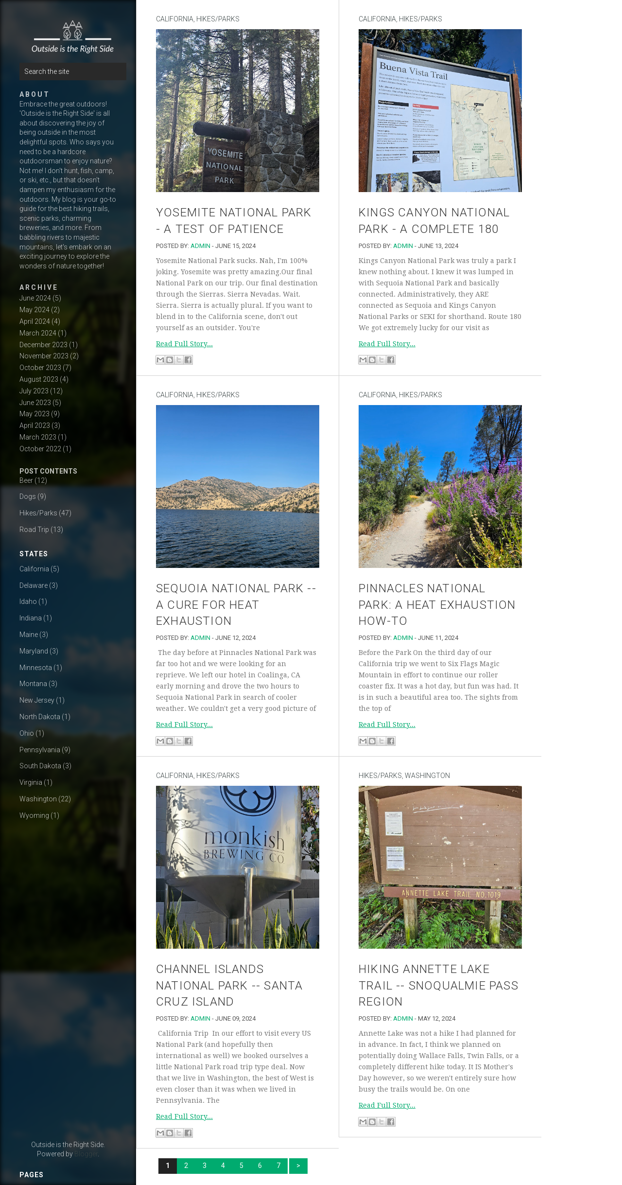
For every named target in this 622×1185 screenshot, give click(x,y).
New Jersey (36, 700)
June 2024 (35, 298)
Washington (38, 799)
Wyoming (34, 815)
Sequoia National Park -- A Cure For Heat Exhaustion (236, 604)
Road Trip (34, 529)
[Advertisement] (68, 982)
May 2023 (34, 414)
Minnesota (35, 668)
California (34, 569)
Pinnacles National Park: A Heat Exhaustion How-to (437, 604)
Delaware (33, 585)
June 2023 (35, 403)
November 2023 (44, 356)
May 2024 (34, 310)
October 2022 (40, 449)
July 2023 (34, 391)
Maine (28, 634)
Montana (33, 684)
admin (200, 245)
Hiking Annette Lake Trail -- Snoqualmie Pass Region (438, 985)
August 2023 (38, 379)
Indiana (30, 618)
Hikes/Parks (38, 513)
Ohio (26, 733)
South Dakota (40, 766)
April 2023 (34, 425)
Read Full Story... (184, 344)
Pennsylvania (39, 750)
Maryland (33, 651)
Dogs (27, 496)
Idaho (28, 601)
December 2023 (43, 345)
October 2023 (40, 367)
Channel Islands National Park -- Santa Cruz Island (229, 985)
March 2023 (37, 437)
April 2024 (34, 321)
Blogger (86, 1154)
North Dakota (39, 717)
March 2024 (37, 333)
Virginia (30, 782)
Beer (26, 480)
